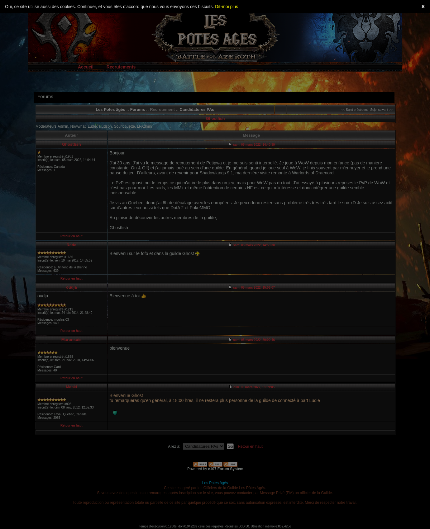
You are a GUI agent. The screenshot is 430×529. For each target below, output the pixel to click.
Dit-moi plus (226, 6)
